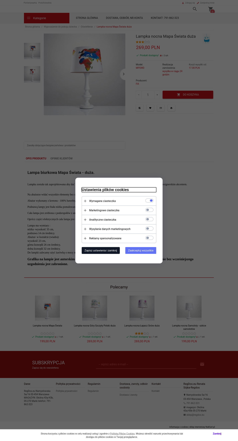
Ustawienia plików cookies (104, 189)
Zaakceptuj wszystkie (141, 250)
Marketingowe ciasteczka (103, 210)
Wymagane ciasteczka (101, 200)
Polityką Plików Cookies (122, 433)
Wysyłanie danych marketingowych (108, 228)
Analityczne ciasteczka (101, 219)
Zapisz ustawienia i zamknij (100, 250)
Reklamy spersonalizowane (104, 238)
